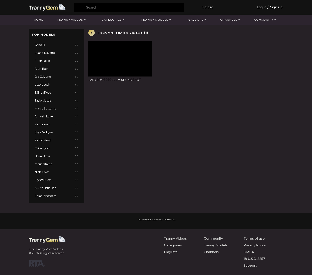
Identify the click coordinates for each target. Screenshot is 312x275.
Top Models (44, 34)
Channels (228, 19)
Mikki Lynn (56, 148)
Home (38, 19)
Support (250, 265)
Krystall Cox (56, 180)
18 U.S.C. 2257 (254, 259)
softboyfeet (56, 140)
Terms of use (254, 238)
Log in (261, 7)
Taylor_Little (56, 101)
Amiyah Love (56, 116)
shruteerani (56, 124)
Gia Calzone (56, 77)
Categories (112, 19)
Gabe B (56, 45)
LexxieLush (56, 85)
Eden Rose (56, 61)
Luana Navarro (56, 53)
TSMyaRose (56, 93)
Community (263, 19)
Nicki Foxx (56, 172)
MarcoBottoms (56, 108)
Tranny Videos (70, 19)
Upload (208, 7)
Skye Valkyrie (56, 132)
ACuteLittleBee (56, 188)
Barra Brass (56, 156)
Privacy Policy (255, 245)
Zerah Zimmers (56, 196)
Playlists (195, 19)
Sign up (276, 7)
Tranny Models (154, 19)
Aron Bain (56, 69)
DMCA (249, 252)
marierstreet (56, 164)
